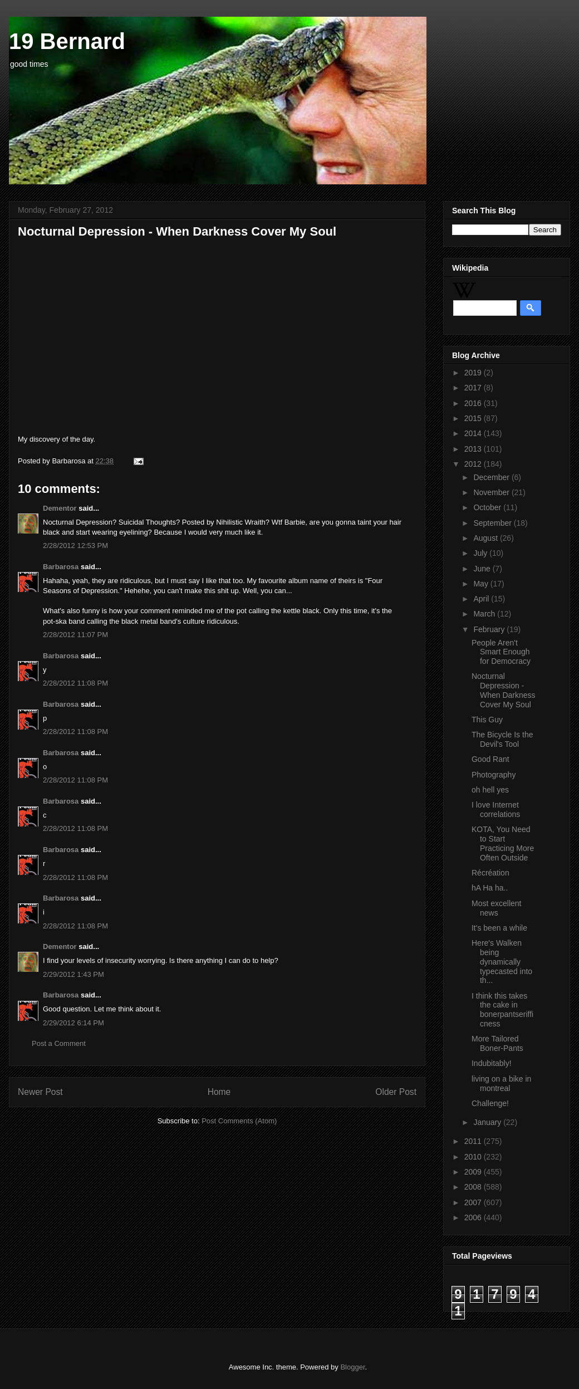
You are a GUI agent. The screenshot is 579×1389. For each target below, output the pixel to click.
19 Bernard (67, 41)
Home (219, 1092)
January (488, 1122)
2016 (474, 403)
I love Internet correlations (496, 809)
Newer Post (40, 1092)
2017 (474, 387)
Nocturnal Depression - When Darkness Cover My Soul (504, 690)
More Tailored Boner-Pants (497, 1043)
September (493, 523)
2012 (474, 463)
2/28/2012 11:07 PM (75, 634)
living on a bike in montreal (501, 1083)
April (482, 598)
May (481, 583)
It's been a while (499, 927)
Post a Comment (59, 1043)
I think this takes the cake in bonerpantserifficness (502, 1009)
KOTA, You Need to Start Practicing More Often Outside (503, 843)
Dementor (60, 508)
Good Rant (490, 759)
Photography (494, 774)
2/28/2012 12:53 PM (75, 545)
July (481, 553)
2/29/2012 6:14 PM (73, 1023)
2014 (474, 433)
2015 (474, 418)
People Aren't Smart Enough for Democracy (501, 652)
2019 (474, 372)
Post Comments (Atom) (239, 1121)
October (488, 507)
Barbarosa (60, 567)
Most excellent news (496, 908)
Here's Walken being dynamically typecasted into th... (502, 961)
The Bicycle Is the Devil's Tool (502, 739)
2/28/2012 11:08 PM (75, 683)
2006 (474, 1217)
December (492, 477)
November (492, 492)
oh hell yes (490, 789)
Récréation (490, 872)
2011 (474, 1141)
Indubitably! (492, 1063)
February (490, 629)
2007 (474, 1202)
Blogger (352, 1367)
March (485, 613)
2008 (474, 1186)
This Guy (487, 719)
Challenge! (490, 1103)
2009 (474, 1171)
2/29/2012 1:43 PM (73, 974)
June (482, 568)
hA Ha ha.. (490, 887)
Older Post (395, 1092)
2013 (474, 448)
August (486, 538)
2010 (474, 1156)
